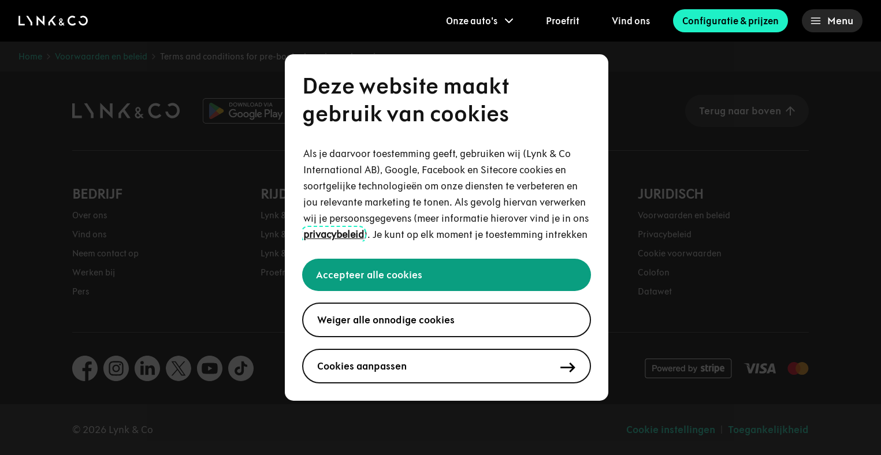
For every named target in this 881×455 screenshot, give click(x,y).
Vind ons (631, 21)
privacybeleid (333, 234)
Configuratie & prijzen (730, 21)
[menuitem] (480, 20)
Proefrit (562, 21)
